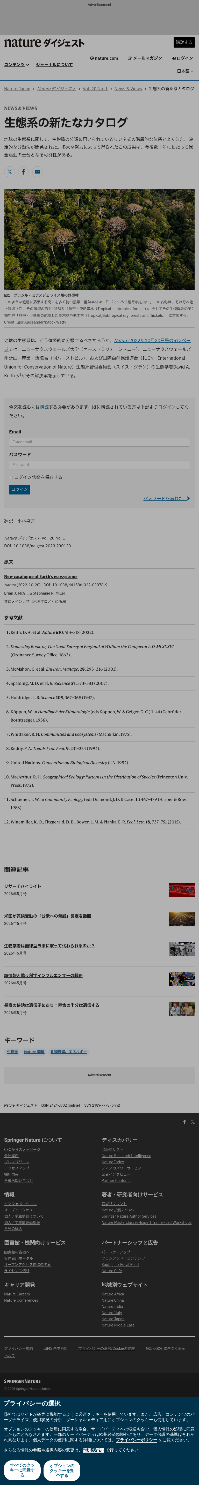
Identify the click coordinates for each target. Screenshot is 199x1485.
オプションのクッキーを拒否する (62, 1471)
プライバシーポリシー (136, 1440)
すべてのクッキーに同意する (22, 1471)
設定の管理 (93, 1450)
